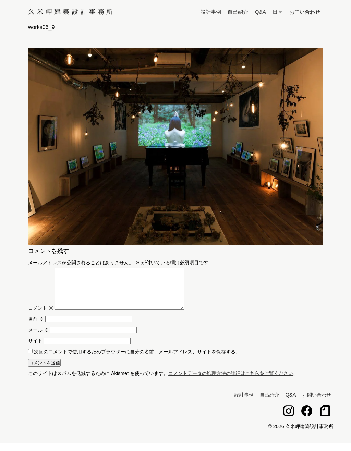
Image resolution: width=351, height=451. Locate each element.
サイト (35, 349)
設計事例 (211, 12)
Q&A (260, 12)
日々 (278, 12)
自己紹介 (238, 12)
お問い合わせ (304, 12)
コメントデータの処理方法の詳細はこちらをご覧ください (230, 381)
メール (38, 338)
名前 (36, 327)
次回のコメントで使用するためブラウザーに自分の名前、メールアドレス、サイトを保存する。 (137, 360)
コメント (40, 316)
